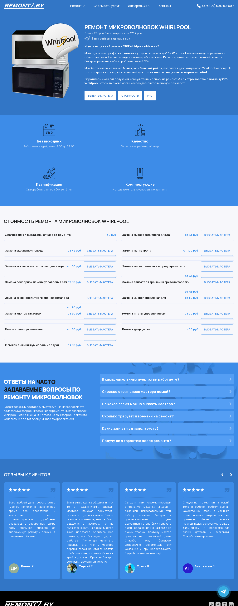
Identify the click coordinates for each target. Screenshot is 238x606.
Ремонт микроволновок (122, 33)
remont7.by (20, 600)
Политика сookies (43, 600)
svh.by (230, 600)
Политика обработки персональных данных (84, 600)
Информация (137, 6)
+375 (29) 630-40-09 (156, 585)
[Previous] (222, 434)
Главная (90, 33)
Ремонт (76, 6)
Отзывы (165, 6)
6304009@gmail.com (199, 585)
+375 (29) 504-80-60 (129, 585)
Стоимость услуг (106, 6)
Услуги (101, 33)
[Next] (231, 434)
